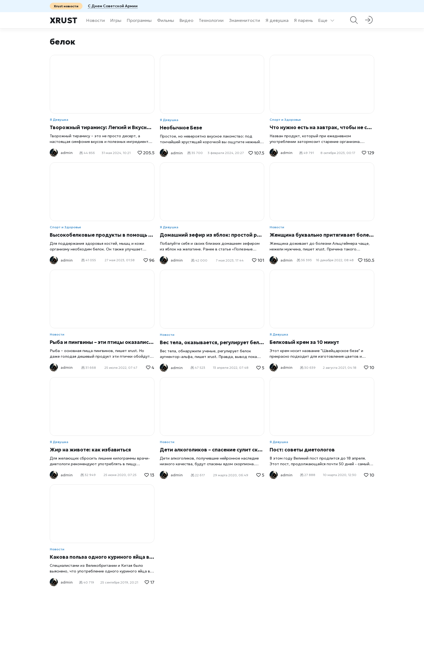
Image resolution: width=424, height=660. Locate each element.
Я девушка (277, 20)
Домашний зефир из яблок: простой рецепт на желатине (212, 235)
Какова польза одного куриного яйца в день (102, 557)
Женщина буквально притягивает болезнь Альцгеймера (322, 235)
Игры (115, 20)
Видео (186, 20)
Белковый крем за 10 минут (304, 342)
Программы (139, 20)
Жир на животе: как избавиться (90, 450)
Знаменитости (244, 20)
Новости (95, 20)
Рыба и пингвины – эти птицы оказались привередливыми (102, 342)
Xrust (63, 20)
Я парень (303, 20)
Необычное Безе (181, 128)
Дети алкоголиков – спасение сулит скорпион (212, 450)
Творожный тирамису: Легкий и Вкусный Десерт (102, 127)
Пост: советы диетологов (302, 450)
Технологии (211, 20)
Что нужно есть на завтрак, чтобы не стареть (322, 127)
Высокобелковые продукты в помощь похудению (102, 235)
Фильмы (165, 20)
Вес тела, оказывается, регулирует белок (212, 342)
